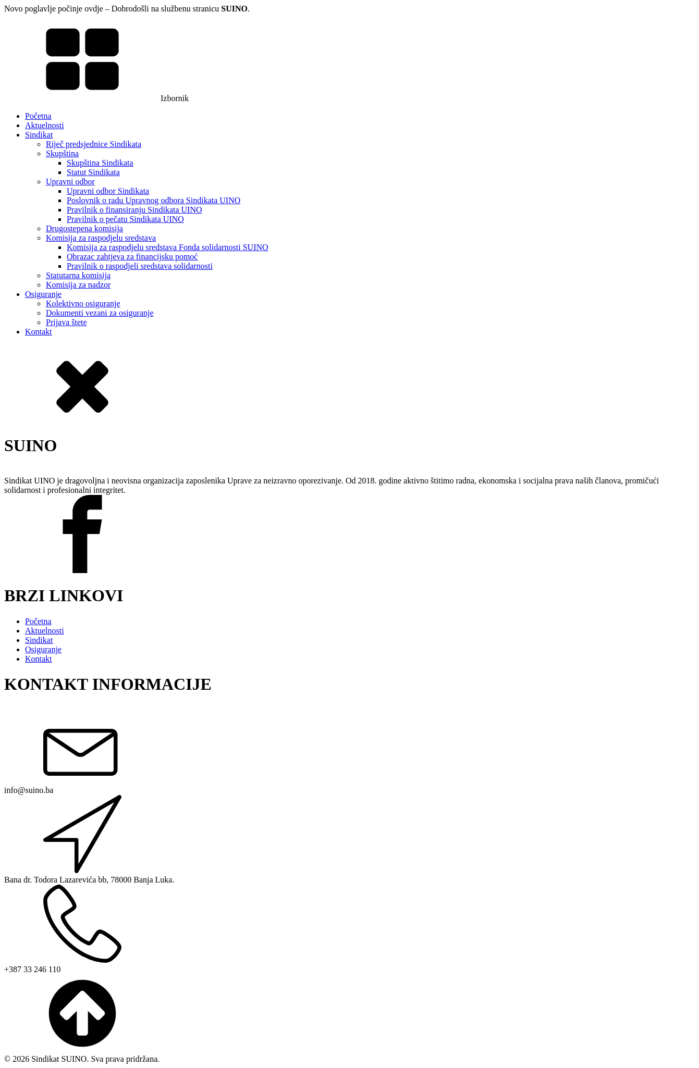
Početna (38, 115)
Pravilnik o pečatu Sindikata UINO (125, 219)
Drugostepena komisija (84, 228)
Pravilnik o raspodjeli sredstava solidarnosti (140, 266)
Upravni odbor (70, 181)
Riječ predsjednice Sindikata (93, 144)
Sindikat (39, 134)
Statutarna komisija (78, 275)
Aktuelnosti (44, 125)
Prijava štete (66, 322)
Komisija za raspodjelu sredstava (101, 237)
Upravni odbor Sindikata (108, 191)
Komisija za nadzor (78, 284)
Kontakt (38, 331)
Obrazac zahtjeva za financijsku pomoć (132, 256)
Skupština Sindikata (100, 162)
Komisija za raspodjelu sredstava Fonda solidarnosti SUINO (167, 247)
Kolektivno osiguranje (83, 303)
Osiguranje (43, 294)
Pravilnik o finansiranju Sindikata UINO (134, 209)
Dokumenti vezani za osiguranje (100, 312)
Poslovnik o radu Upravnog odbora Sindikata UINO (153, 200)
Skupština (62, 153)
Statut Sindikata (93, 172)
